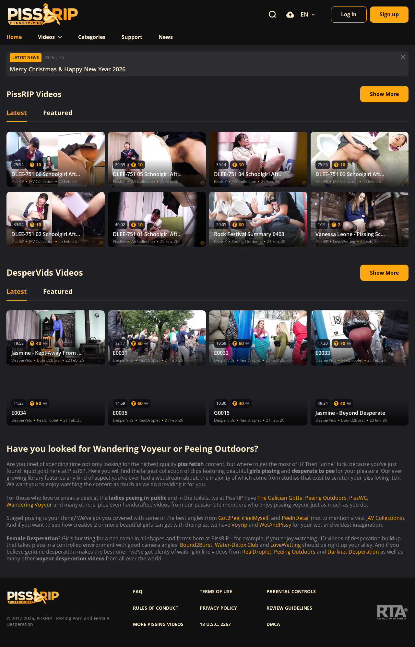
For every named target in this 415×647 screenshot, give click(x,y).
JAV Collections (384, 518)
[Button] (403, 57)
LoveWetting (285, 545)
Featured (58, 113)
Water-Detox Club (236, 545)
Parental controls (291, 591)
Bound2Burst (196, 545)
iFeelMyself (255, 518)
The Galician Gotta (279, 498)
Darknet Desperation (353, 551)
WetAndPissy (275, 524)
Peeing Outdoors (326, 498)
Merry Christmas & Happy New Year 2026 (67, 69)
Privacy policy (218, 608)
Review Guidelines (289, 608)
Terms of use (216, 591)
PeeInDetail (296, 518)
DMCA (273, 624)
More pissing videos (158, 624)
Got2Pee (228, 518)
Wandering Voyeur (29, 504)
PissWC (358, 498)
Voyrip (239, 524)
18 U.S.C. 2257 (215, 624)
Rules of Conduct (155, 608)
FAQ (137, 591)
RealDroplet (256, 551)
